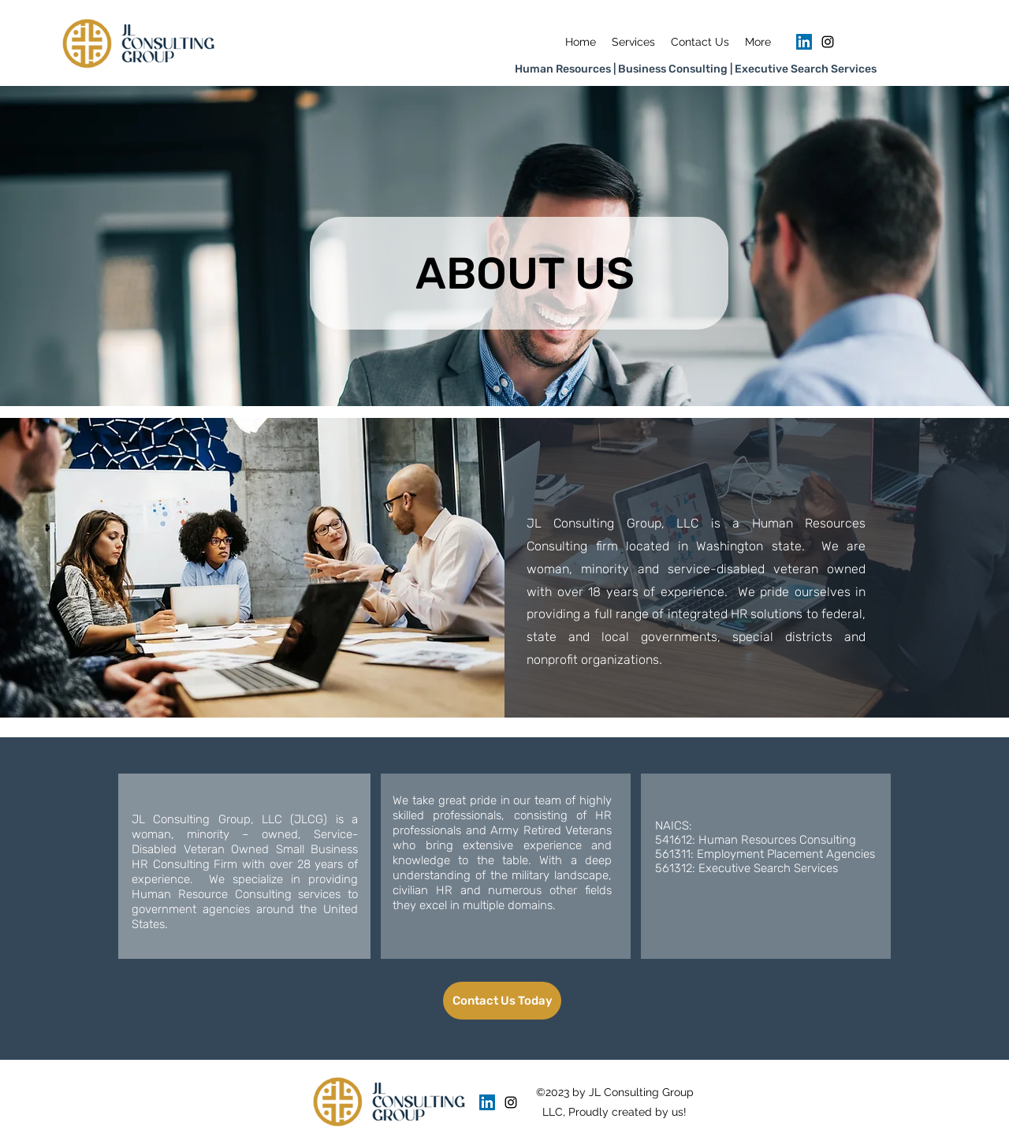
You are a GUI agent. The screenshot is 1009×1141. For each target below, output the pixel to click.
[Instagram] (828, 42)
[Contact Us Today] (502, 1001)
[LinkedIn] (804, 42)
